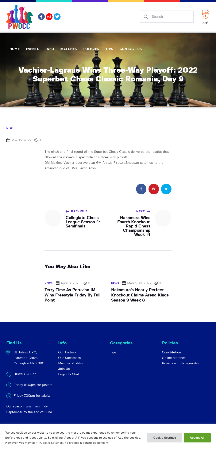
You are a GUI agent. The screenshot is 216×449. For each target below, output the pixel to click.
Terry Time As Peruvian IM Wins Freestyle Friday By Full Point (72, 295)
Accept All (197, 437)
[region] (108, 436)
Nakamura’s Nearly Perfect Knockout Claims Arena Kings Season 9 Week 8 (140, 295)
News (10, 128)
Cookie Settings (164, 437)
